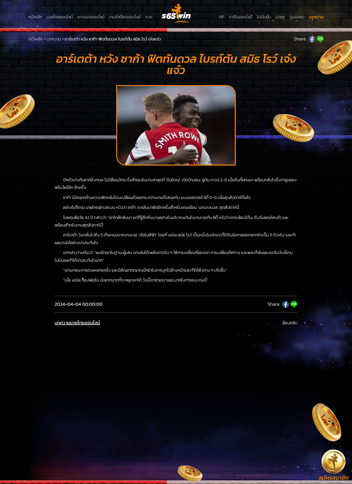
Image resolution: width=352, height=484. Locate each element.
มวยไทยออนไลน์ (60, 17)
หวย (148, 17)
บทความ (316, 17)
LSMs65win (176, 13)
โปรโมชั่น (264, 17)
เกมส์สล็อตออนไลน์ (125, 17)
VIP (221, 17)
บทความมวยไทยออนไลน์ (77, 323)
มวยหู (280, 17)
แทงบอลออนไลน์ (90, 17)
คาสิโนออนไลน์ (240, 17)
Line (320, 39)
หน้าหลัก (35, 17)
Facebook (312, 39)
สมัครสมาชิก (333, 478)
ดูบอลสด (296, 17)
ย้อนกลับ (290, 323)
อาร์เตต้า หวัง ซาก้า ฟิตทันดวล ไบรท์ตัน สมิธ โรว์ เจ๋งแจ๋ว (112, 39)
